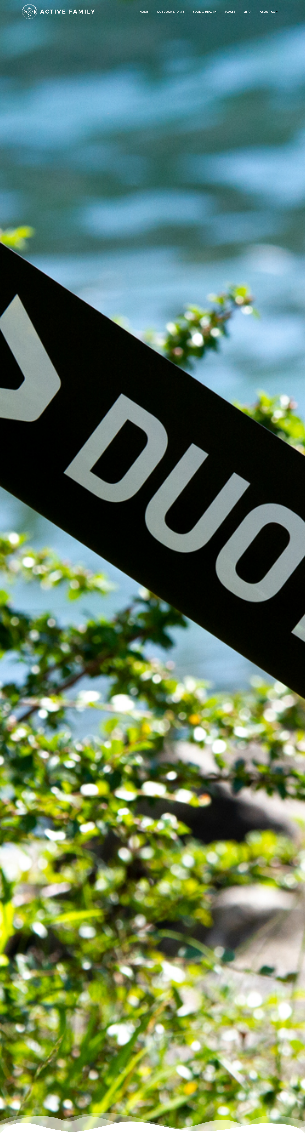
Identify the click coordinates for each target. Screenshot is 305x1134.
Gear (247, 12)
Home (144, 12)
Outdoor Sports (170, 12)
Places (230, 12)
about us (269, 12)
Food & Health (204, 12)
